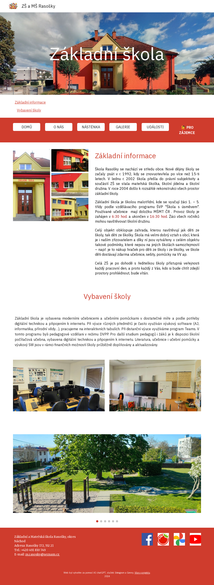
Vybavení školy (29, 110)
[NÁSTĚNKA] (90, 127)
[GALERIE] (123, 127)
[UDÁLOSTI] (155, 127)
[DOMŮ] (26, 127)
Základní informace (30, 102)
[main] (107, 53)
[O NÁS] (58, 127)
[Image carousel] (107, 478)
